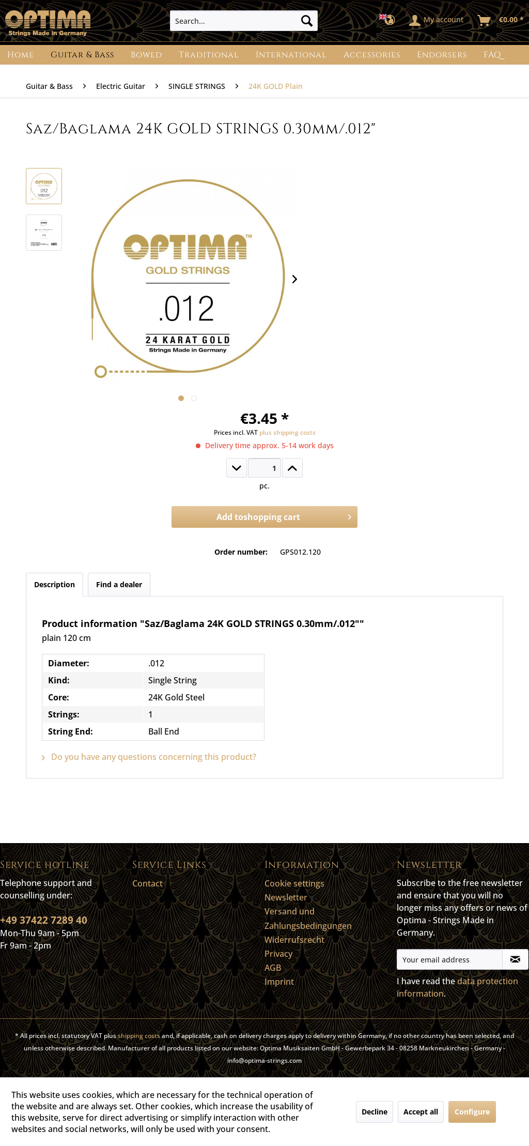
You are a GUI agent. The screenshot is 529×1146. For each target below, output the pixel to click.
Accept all (420, 1112)
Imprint (279, 981)
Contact (147, 883)
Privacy (278, 953)
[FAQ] (492, 55)
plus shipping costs (287, 432)
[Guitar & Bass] (82, 55)
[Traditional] (209, 55)
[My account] (437, 20)
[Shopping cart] (501, 20)
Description (54, 584)
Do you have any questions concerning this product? (149, 756)
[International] (291, 55)
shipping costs (139, 1035)
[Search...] (244, 20)
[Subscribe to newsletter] (515, 959)
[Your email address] (450, 959)
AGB (272, 967)
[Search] (307, 20)
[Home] (20, 55)
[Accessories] (372, 55)
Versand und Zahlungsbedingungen (308, 918)
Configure (472, 1112)
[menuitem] (244, 20)
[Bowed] (146, 55)
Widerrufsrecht (294, 939)
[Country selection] (390, 20)
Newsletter (285, 897)
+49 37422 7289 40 (43, 920)
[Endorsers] (442, 55)
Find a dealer (119, 584)
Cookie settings (294, 883)
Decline (374, 1112)
